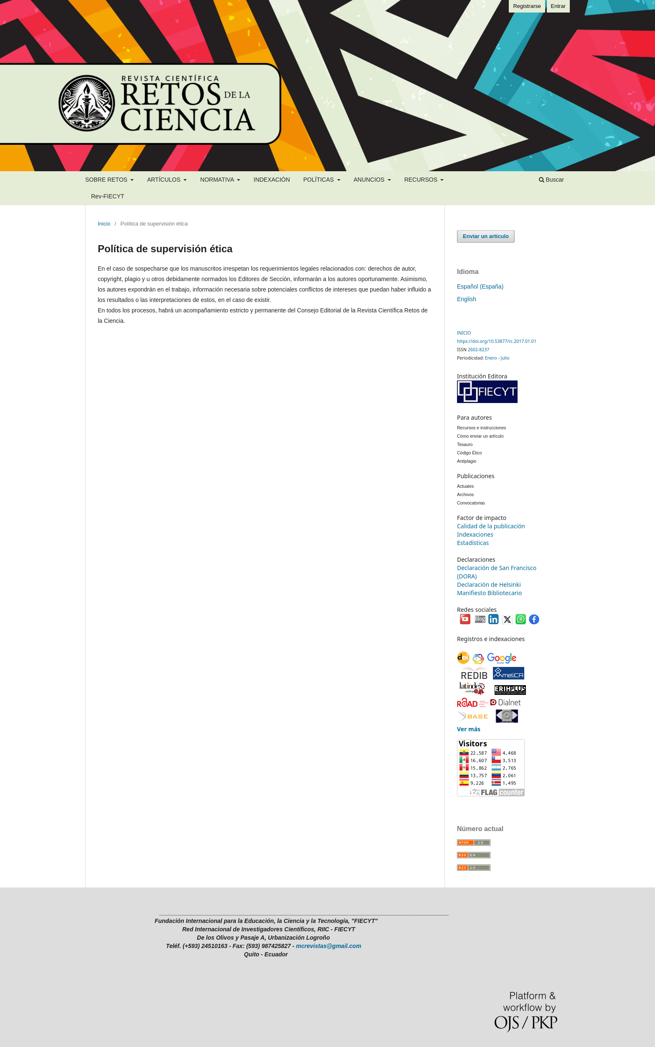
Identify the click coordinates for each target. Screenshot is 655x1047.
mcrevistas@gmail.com (328, 946)
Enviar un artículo (486, 236)
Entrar (558, 6)
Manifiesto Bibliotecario (489, 593)
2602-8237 (478, 349)
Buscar (551, 179)
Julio (505, 358)
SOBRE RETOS (107, 179)
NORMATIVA (217, 179)
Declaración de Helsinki (489, 584)
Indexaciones (475, 534)
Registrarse (527, 6)
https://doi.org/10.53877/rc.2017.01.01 (496, 341)
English (466, 299)
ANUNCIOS (369, 179)
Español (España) (480, 286)
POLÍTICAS (319, 179)
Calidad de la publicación (491, 526)
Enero (491, 358)
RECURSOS (421, 179)
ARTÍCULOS (164, 179)
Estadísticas (473, 543)
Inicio (104, 224)
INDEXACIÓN (272, 179)
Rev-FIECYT (107, 196)
